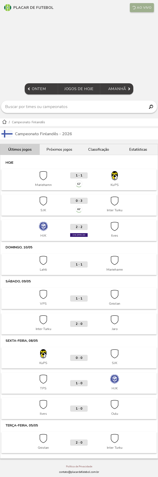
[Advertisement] (79, 48)
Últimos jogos (20, 149)
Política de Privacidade (79, 466)
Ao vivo (142, 7)
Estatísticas (138, 149)
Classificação (98, 149)
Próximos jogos (59, 149)
